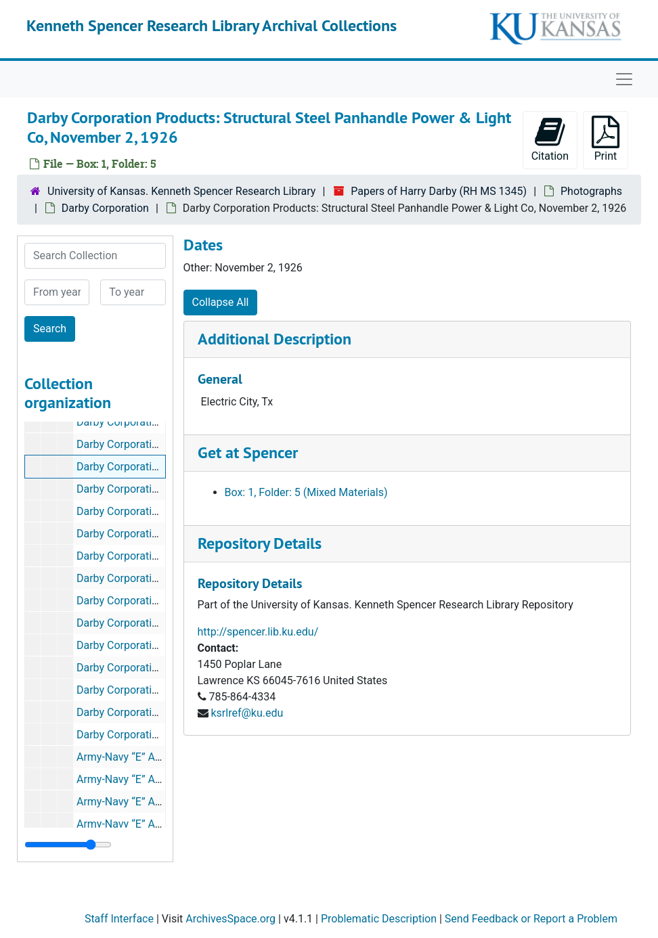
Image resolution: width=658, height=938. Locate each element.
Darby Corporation (105, 208)
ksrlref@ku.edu (247, 713)
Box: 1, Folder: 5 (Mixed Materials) (306, 492)
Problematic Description (379, 918)
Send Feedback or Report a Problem (531, 918)
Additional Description (274, 338)
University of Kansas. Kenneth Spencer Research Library (181, 191)
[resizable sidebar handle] (68, 844)
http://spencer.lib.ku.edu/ (258, 631)
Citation (550, 139)
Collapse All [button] (220, 302)
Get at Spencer (248, 452)
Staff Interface (119, 918)
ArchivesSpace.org (230, 918)
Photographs (591, 191)
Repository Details (260, 543)
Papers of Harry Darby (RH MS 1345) (439, 191)
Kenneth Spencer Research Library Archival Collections (211, 25)
